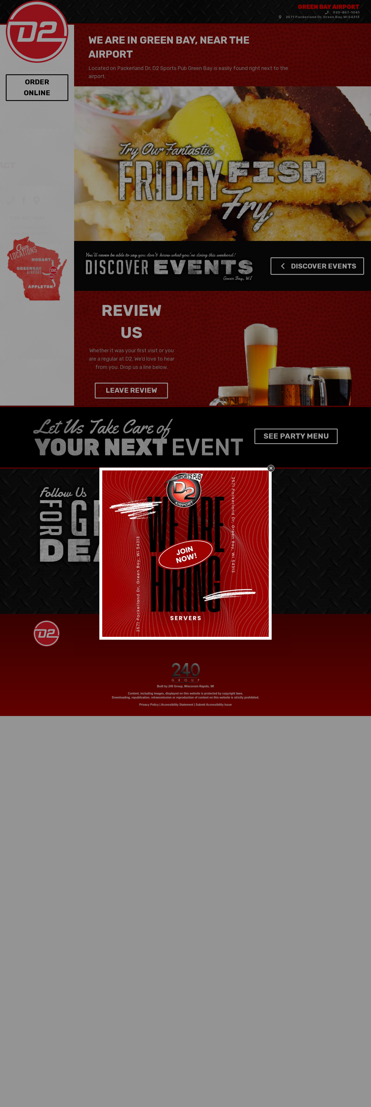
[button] (271, 468)
